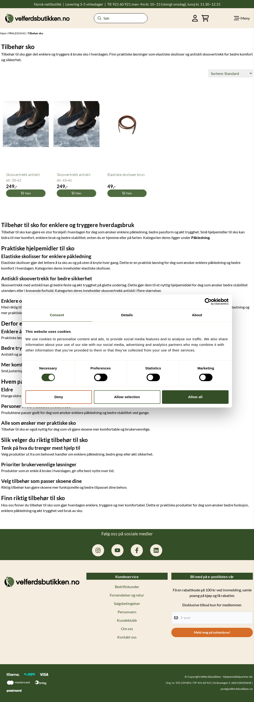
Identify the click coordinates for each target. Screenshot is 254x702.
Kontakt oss (127, 637)
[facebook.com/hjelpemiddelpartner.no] (137, 550)
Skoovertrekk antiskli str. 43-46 (74, 177)
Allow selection (127, 397)
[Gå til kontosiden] (195, 18)
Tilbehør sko (35, 33)
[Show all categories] (242, 18)
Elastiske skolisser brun (126, 174)
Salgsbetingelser (127, 603)
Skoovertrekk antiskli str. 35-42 (23, 177)
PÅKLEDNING (17, 33)
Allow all (195, 397)
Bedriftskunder (127, 586)
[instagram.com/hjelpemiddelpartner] (98, 550)
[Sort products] (230, 73)
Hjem (3, 33)
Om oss (127, 628)
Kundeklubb (127, 620)
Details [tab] (127, 315)
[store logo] (37, 18)
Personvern (127, 612)
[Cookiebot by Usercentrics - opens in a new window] (208, 301)
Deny (58, 397)
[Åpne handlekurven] (205, 18)
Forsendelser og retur (127, 595)
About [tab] (197, 315)
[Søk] (121, 18)
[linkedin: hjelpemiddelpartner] (156, 550)
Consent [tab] (57, 315)
